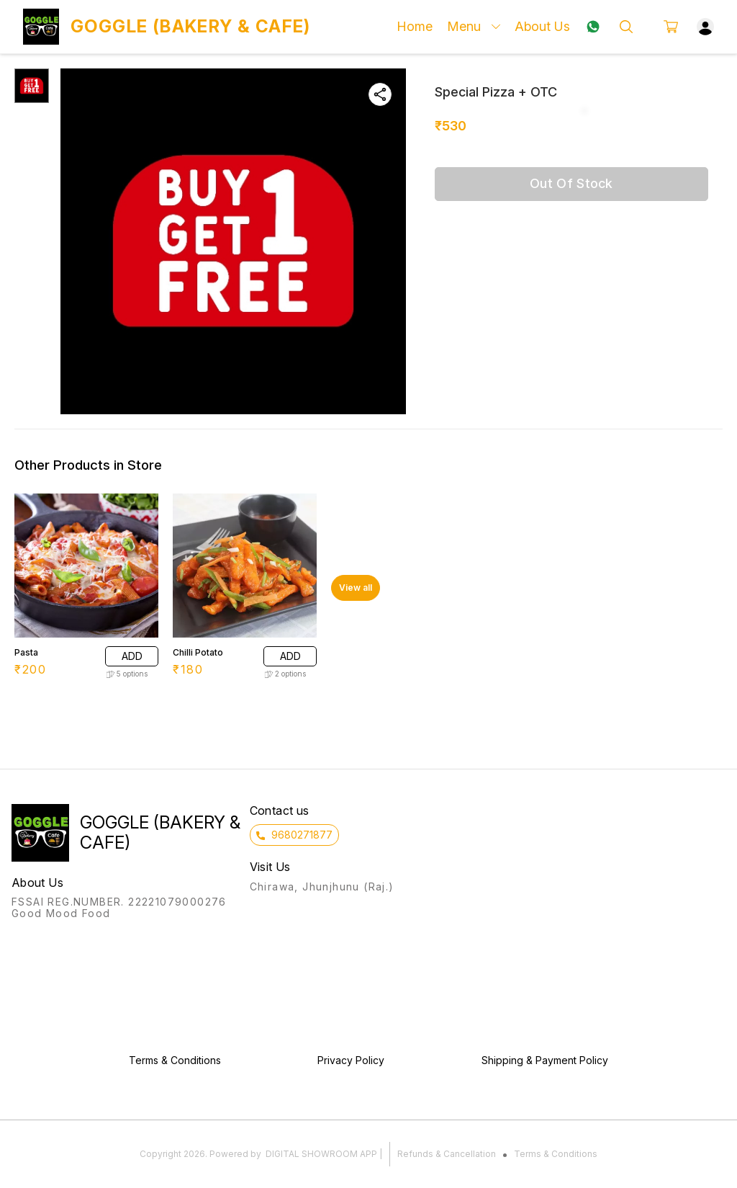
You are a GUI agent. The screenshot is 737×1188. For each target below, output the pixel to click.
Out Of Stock (571, 183)
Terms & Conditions (555, 1153)
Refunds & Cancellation (446, 1153)
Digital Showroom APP (321, 1153)
